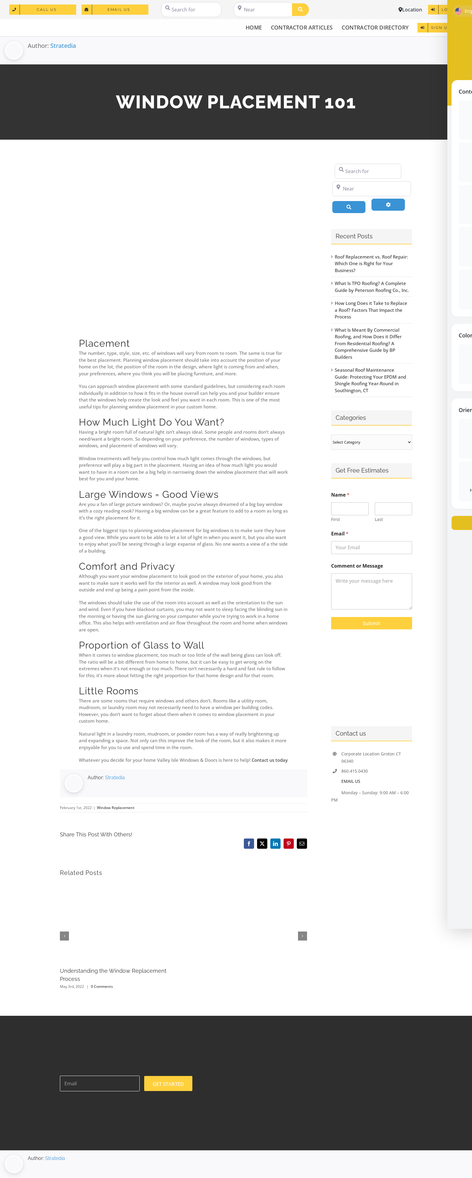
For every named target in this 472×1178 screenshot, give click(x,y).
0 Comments (102, 986)
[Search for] (191, 9)
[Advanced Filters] (388, 205)
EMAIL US (350, 781)
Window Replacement (116, 807)
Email (340, 534)
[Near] (264, 9)
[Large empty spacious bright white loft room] (183, 246)
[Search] (300, 9)
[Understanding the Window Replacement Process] (119, 886)
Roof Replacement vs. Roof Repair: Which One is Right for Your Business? (371, 263)
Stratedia (63, 46)
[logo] (39, 24)
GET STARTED (168, 1083)
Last (378, 519)
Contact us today (270, 760)
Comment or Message (357, 566)
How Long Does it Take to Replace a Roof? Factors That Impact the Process (371, 310)
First (335, 519)
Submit (371, 623)
